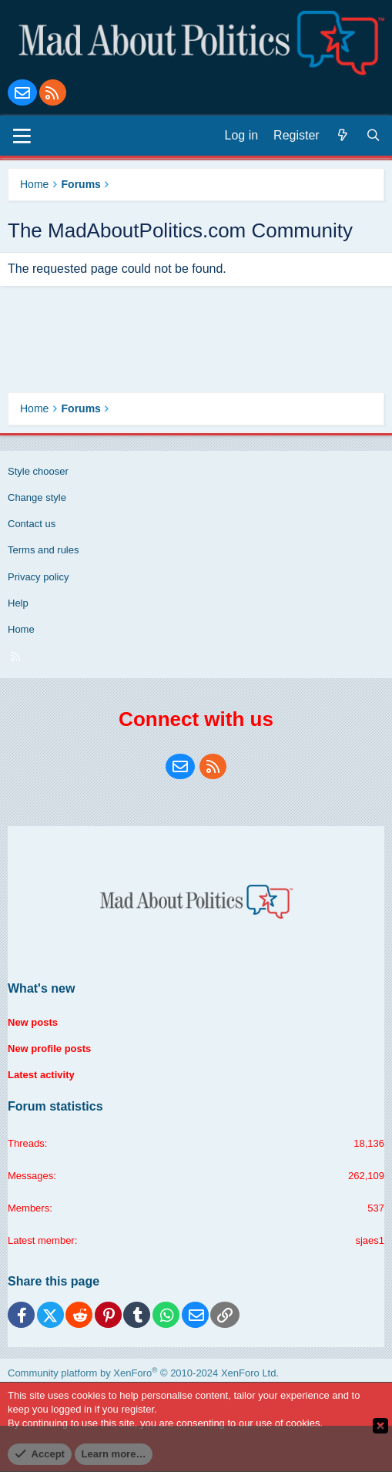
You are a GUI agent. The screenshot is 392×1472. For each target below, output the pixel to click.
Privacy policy (38, 577)
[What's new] (342, 135)
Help (18, 603)
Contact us (31, 523)
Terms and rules (43, 550)
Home (21, 629)
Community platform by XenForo (143, 1373)
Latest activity (41, 1074)
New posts (33, 1022)
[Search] (373, 135)
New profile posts (49, 1048)
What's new (41, 988)
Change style (37, 497)
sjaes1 (369, 1240)
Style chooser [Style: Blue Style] (38, 471)
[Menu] (22, 136)
